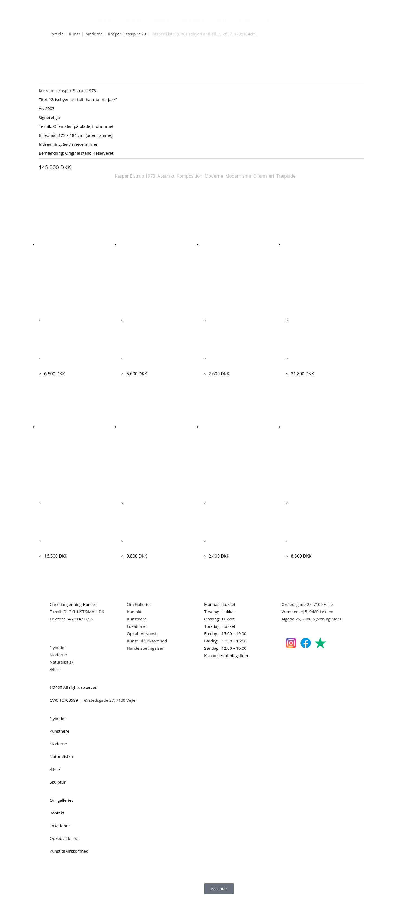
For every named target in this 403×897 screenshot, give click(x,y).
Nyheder (104, 19)
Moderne (162, 19)
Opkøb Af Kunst (141, 633)
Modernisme (238, 176)
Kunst (74, 34)
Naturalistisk (194, 19)
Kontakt (134, 611)
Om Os (271, 19)
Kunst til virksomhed (69, 851)
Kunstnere (132, 19)
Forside (57, 34)
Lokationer (137, 626)
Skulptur (246, 19)
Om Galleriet (139, 604)
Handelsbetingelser (145, 648)
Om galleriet (61, 800)
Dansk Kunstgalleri (74, 5)
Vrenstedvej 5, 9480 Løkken (307, 611)
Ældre (221, 19)
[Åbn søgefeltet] (286, 18)
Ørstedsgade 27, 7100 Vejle (307, 604)
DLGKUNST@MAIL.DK (83, 611)
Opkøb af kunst (64, 838)
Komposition (190, 176)
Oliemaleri (263, 176)
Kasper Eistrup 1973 (127, 34)
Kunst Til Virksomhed (147, 641)
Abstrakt (166, 176)
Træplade (286, 176)
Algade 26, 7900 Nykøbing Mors (311, 619)
